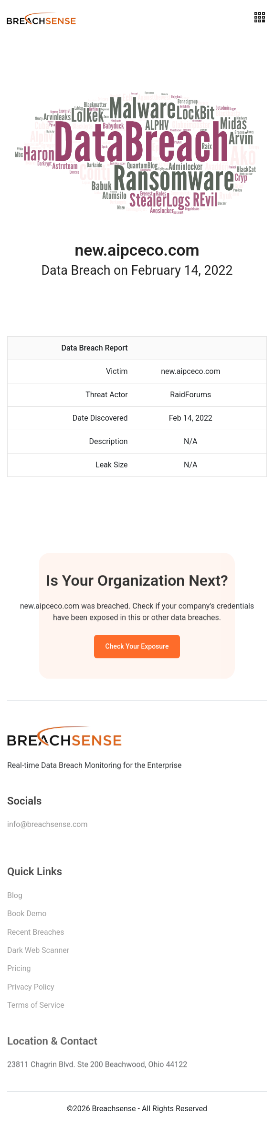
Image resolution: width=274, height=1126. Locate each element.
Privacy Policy (30, 988)
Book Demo (26, 915)
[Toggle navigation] (259, 17)
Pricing (19, 970)
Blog (14, 897)
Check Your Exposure (137, 647)
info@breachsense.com (47, 825)
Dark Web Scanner (38, 952)
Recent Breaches (35, 934)
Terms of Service (35, 1007)
